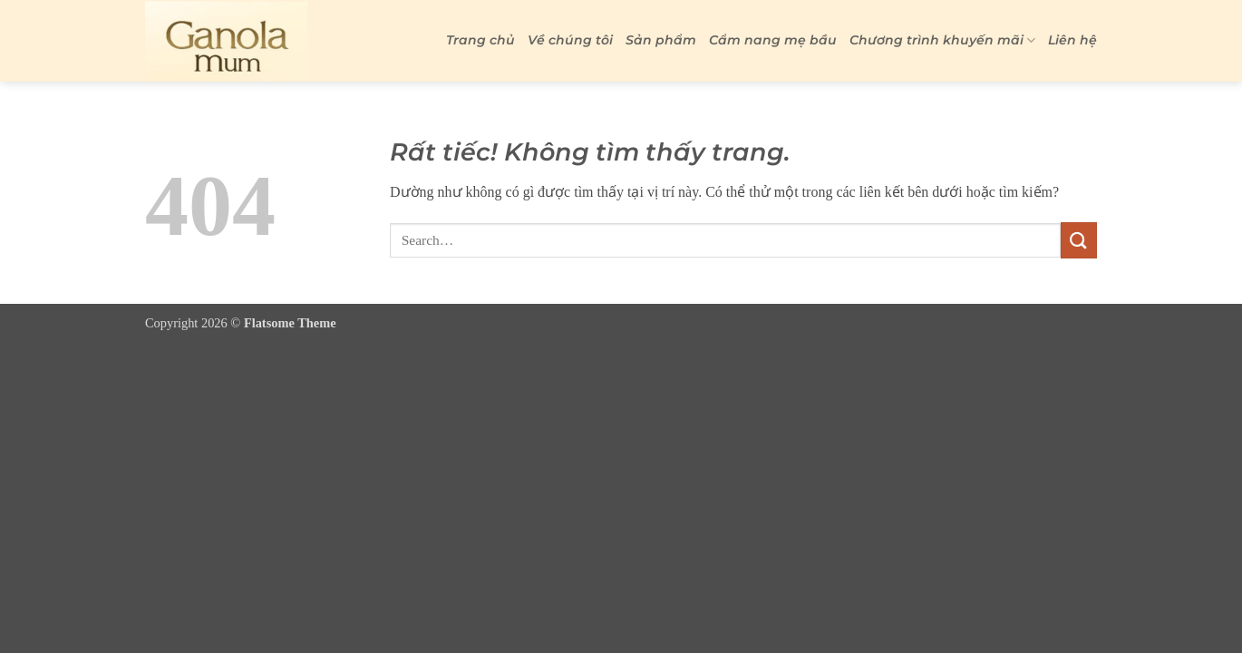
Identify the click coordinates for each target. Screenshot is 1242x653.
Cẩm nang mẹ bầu (773, 40)
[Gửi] (1079, 240)
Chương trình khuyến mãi (942, 40)
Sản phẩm (661, 40)
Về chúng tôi (570, 40)
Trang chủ (480, 40)
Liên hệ (1072, 40)
